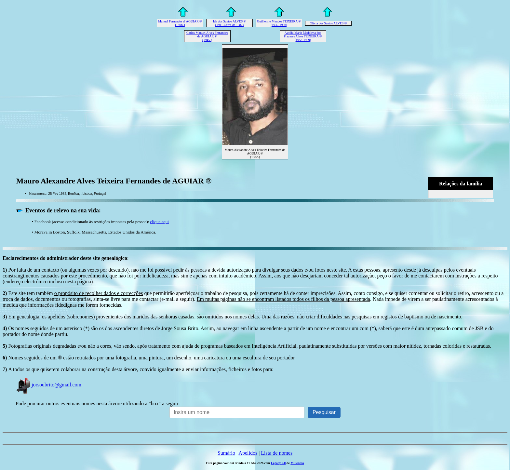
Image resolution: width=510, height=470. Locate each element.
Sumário (226, 453)
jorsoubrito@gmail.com (48, 384)
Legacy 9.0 (278, 463)
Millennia (297, 463)
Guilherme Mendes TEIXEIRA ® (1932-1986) (279, 23)
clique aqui (159, 221)
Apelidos (247, 453)
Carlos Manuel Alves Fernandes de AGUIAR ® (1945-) (207, 36)
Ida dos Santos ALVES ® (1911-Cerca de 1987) (229, 23)
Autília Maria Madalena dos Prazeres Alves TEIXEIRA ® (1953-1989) (303, 36)
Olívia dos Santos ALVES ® (328, 23)
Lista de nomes (276, 453)
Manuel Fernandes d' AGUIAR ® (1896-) (180, 23)
